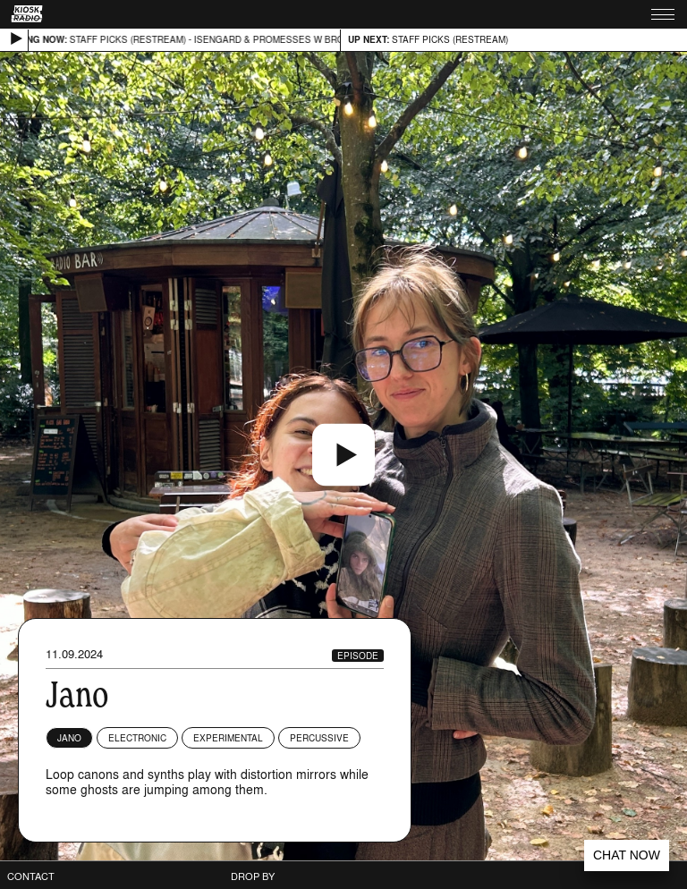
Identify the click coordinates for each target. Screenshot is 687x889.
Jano (69, 738)
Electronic (137, 738)
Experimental (228, 738)
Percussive (319, 738)
